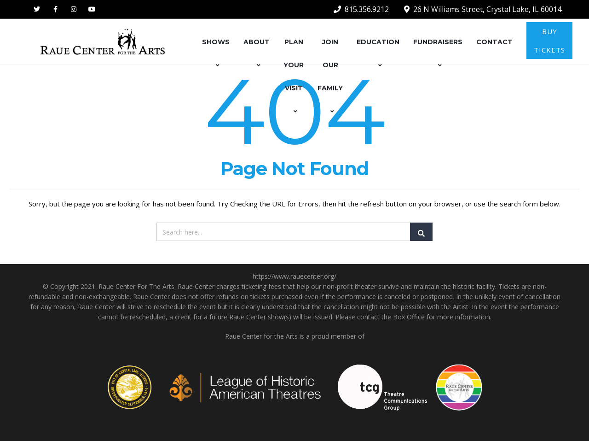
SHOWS (216, 53)
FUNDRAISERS (437, 53)
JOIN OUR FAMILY (330, 76)
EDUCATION (378, 53)
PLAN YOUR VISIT (293, 76)
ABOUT (256, 53)
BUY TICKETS (549, 40)
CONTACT (494, 42)
